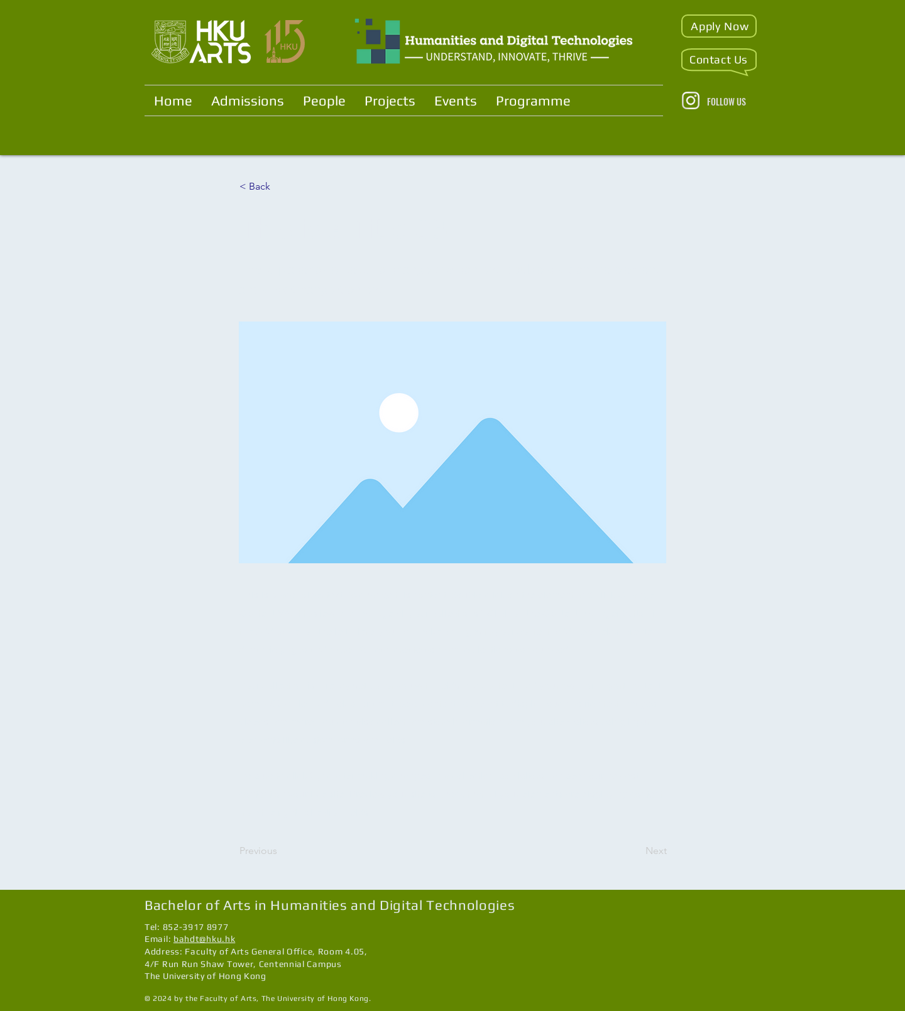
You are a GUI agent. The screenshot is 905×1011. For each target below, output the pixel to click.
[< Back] (280, 186)
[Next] (635, 850)
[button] (719, 26)
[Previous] (280, 850)
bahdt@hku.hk (204, 939)
